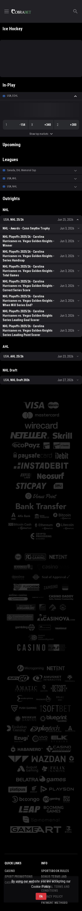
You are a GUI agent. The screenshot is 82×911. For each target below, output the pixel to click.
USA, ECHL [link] (12, 95)
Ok (41, 896)
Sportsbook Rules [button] (55, 871)
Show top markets (41, 133)
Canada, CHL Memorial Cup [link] (21, 170)
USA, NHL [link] (12, 186)
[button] (41, 96)
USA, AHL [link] (12, 178)
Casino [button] (10, 871)
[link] (21, 11)
